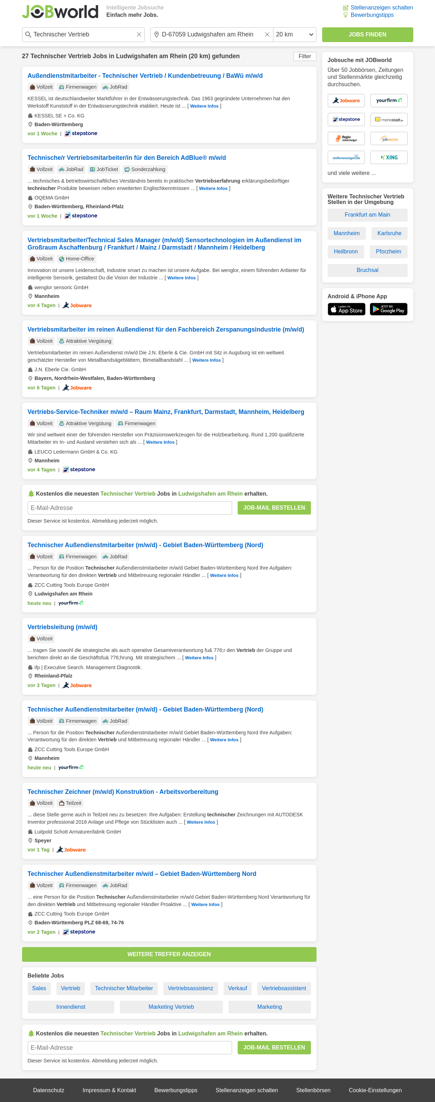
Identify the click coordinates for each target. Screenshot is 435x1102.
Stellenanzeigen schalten (382, 8)
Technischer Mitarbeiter (124, 988)
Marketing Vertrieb (171, 1007)
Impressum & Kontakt (109, 1090)
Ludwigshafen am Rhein (151, 56)
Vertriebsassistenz (190, 988)
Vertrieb (70, 988)
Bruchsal (367, 270)
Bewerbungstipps (372, 15)
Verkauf (237, 988)
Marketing (269, 1007)
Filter (305, 56)
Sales (39, 988)
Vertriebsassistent (284, 988)
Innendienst (71, 1007)
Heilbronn (346, 251)
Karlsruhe (389, 233)
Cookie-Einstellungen (375, 1090)
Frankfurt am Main (367, 215)
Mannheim (347, 233)
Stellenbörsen (313, 1090)
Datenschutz (48, 1090)
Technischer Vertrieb (60, 56)
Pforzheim (388, 251)
